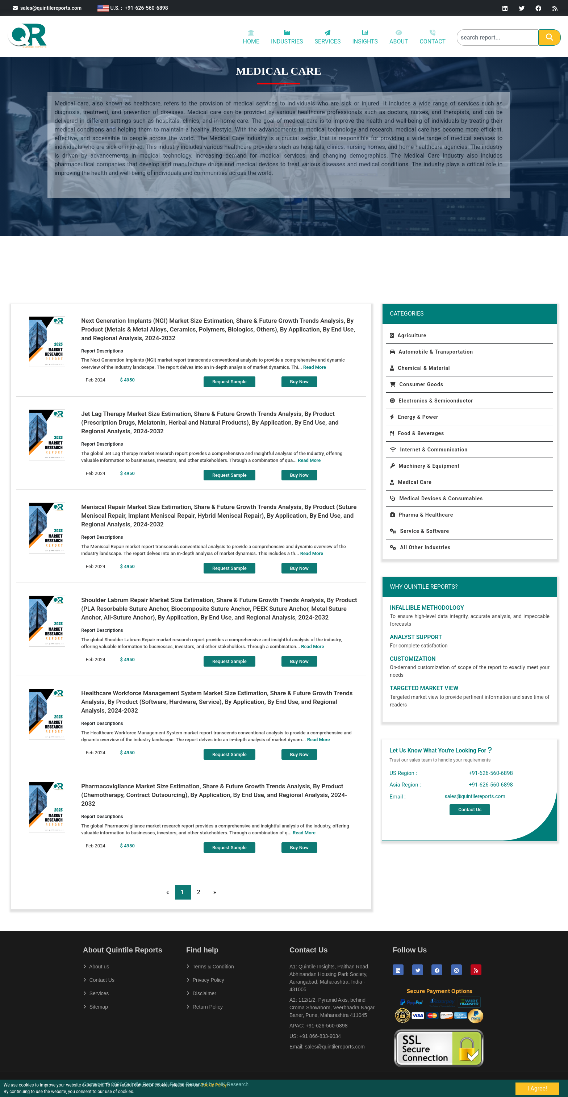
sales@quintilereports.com (47, 8)
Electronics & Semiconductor (431, 401)
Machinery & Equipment (424, 466)
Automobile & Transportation (431, 352)
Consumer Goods (416, 384)
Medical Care (410, 482)
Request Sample (229, 381)
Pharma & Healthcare (421, 515)
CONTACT (432, 37)
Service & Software (419, 531)
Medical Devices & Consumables (436, 498)
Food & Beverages (417, 433)
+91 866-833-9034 (320, 1036)
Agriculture (408, 335)
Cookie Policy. (214, 1085)
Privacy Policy (205, 980)
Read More (314, 367)
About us (96, 966)
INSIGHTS (365, 37)
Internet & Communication (429, 449)
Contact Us (469, 809)
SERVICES (328, 37)
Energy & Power (414, 417)
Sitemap (95, 1007)
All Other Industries (420, 547)
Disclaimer (201, 993)
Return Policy (204, 1007)
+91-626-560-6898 (327, 1026)
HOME (251, 37)
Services (96, 993)
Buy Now (299, 381)
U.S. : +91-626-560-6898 (132, 8)
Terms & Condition (210, 966)
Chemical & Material (420, 368)
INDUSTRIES (287, 37)
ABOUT (398, 37)
